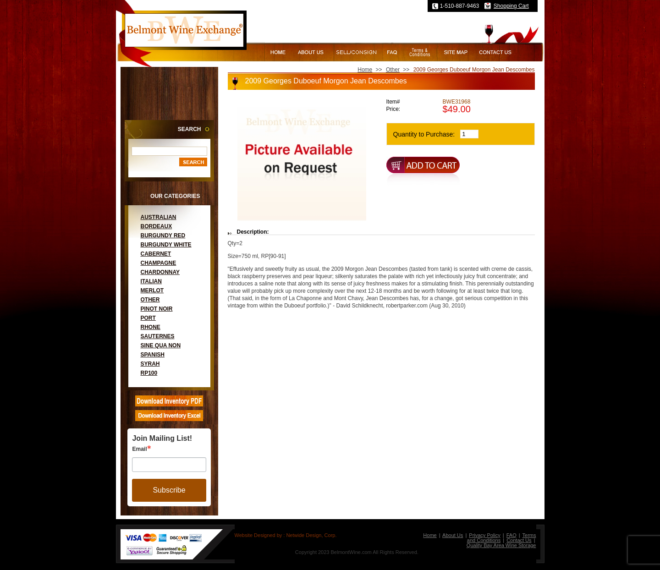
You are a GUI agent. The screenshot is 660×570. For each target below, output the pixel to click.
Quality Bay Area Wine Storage (501, 545)
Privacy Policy (484, 535)
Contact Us (518, 540)
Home (365, 69)
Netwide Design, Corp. (311, 535)
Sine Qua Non (161, 345)
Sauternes (158, 336)
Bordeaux (156, 226)
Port (148, 318)
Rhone (150, 327)
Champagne (158, 263)
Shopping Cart (511, 6)
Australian (158, 217)
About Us (452, 535)
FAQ (511, 535)
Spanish (153, 354)
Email (139, 449)
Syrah (150, 364)
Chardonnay (160, 272)
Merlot (152, 290)
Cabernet (156, 254)
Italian (151, 281)
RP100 (149, 373)
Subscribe (169, 490)
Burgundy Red (163, 235)
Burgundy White (166, 244)
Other (150, 299)
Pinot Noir (157, 309)
